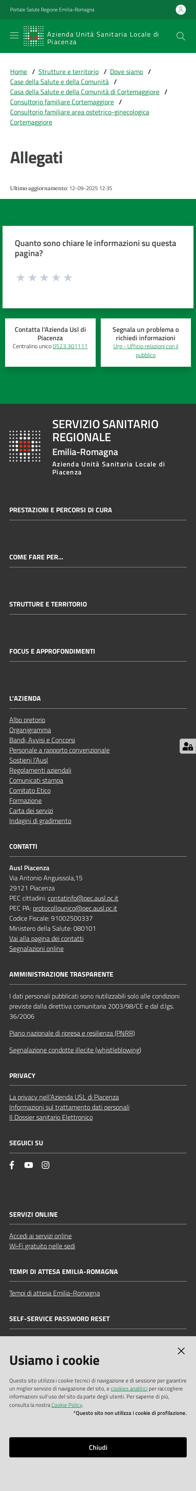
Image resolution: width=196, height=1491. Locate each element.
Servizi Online (33, 1214)
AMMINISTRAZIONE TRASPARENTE (61, 974)
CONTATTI (23, 846)
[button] (181, 36)
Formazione (25, 800)
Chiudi (98, 1447)
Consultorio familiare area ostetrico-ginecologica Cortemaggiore (79, 117)
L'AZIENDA (25, 698)
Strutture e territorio (68, 71)
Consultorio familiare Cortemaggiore (62, 102)
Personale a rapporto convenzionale (59, 750)
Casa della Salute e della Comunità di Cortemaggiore (84, 92)
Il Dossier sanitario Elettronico (51, 1117)
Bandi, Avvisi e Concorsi (42, 740)
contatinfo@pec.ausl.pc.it (83, 898)
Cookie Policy (66, 1405)
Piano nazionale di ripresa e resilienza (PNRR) (72, 1033)
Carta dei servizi (31, 810)
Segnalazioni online (36, 948)
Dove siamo (126, 71)
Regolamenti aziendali (40, 770)
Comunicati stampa (36, 780)
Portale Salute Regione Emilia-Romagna (52, 9)
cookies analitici (129, 1388)
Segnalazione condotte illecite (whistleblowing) (75, 1050)
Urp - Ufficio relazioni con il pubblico (145, 351)
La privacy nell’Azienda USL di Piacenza (64, 1097)
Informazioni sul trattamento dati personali (69, 1107)
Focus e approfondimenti (52, 651)
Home (18, 71)
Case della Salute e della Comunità (59, 82)
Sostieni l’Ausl (28, 760)
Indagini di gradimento (40, 821)
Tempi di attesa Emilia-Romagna (54, 1293)
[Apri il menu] (14, 35)
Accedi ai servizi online (40, 1236)
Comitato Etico (30, 790)
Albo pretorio (27, 720)
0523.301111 (70, 346)
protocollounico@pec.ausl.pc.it (75, 908)
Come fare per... (36, 557)
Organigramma (30, 730)
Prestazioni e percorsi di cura (60, 510)
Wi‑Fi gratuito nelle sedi (42, 1246)
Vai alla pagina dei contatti (46, 938)
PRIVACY (22, 1076)
